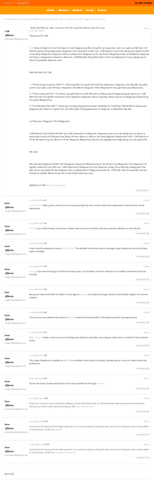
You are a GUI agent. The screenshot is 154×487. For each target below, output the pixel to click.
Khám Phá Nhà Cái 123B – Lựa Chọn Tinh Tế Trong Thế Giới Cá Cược (72, 19)
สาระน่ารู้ (89, 10)
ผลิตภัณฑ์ (77, 10)
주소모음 (33, 271)
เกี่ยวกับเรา (63, 10)
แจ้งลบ (146, 28)
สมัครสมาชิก (22, 3)
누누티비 (101, 383)
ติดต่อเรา (101, 10)
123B (31, 48)
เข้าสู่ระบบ (8, 3)
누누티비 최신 (35, 205)
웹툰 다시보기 (35, 337)
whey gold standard (65, 452)
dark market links (85, 406)
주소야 (32, 228)
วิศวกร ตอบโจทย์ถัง (29, 19)
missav (83, 294)
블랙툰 (67, 360)
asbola (59, 429)
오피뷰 (72, 317)
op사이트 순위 (67, 248)
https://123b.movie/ (55, 185)
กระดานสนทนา (12, 19)
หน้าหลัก (50, 10)
